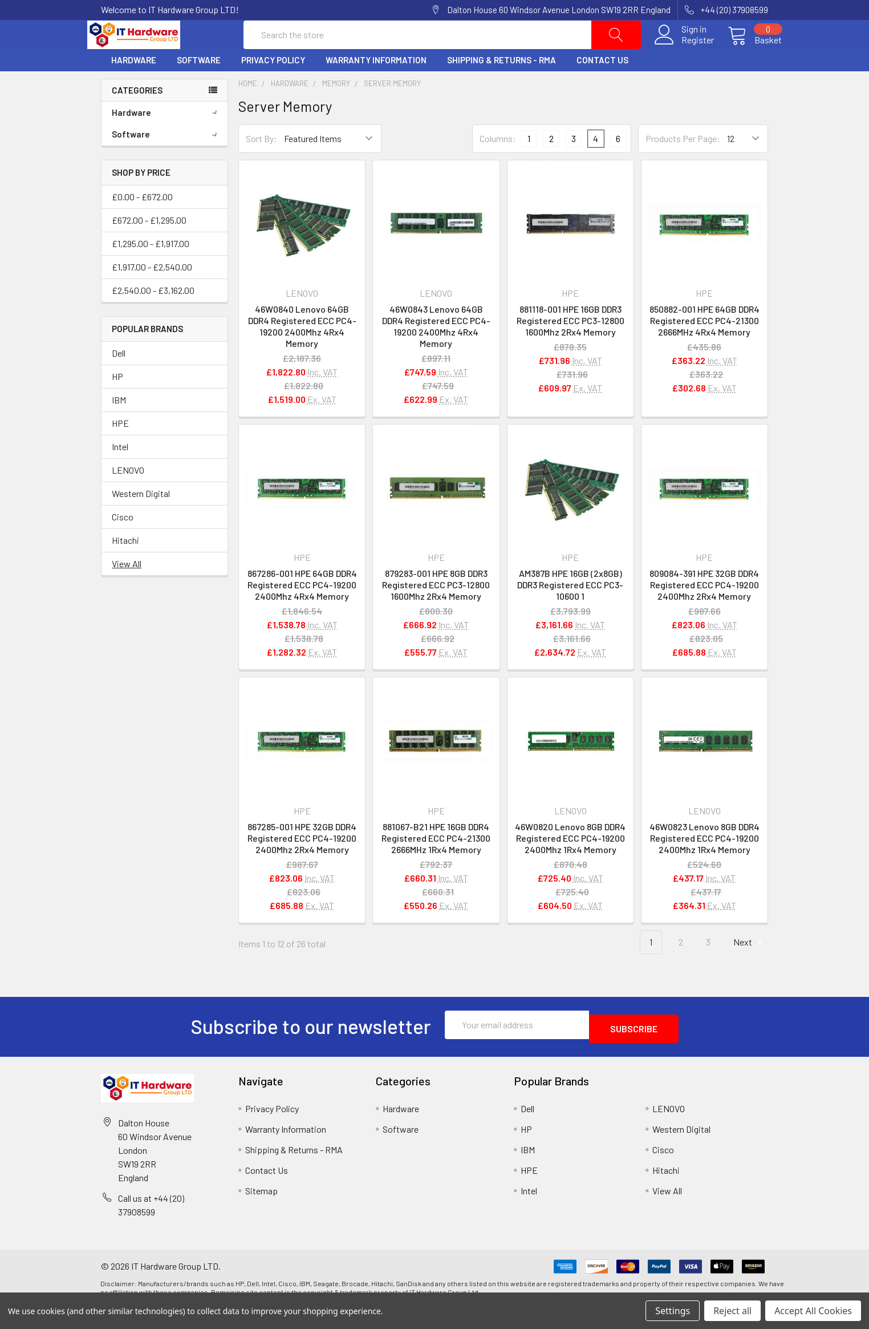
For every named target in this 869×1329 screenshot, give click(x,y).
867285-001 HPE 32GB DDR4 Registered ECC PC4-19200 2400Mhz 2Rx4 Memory (301, 865)
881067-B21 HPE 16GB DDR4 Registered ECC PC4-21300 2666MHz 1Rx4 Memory (435, 865)
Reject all (732, 1310)
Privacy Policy (273, 87)
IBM (119, 426)
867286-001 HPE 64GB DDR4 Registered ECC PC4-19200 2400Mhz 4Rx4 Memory (302, 612)
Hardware (133, 87)
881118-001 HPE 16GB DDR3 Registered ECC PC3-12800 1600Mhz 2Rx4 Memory (570, 348)
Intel (120, 473)
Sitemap (261, 1213)
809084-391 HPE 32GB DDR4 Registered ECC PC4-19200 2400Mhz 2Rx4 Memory (704, 612)
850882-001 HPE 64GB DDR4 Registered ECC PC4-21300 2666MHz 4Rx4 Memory (704, 348)
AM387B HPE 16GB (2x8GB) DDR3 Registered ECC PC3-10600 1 (570, 612)
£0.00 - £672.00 (142, 223)
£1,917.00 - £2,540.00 (152, 293)
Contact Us (602, 87)
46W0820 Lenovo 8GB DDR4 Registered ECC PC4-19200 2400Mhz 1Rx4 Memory (570, 865)
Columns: (498, 165)
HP (117, 403)
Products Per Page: (682, 165)
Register (684, 54)
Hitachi (125, 567)
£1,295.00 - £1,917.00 (150, 270)
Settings (672, 1310)
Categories (137, 117)
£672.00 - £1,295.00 (149, 246)
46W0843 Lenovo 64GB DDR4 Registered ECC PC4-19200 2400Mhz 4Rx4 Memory (436, 353)
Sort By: (261, 165)
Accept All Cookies (813, 1310)
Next (749, 969)
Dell (118, 379)
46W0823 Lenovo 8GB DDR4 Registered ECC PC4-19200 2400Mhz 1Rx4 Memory (704, 865)
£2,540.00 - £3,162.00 (153, 317)
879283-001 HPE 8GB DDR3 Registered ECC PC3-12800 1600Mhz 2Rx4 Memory (436, 612)
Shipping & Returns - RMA (501, 87)
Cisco (122, 543)
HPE (120, 450)
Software (199, 87)
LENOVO (128, 496)
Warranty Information (376, 87)
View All (126, 590)
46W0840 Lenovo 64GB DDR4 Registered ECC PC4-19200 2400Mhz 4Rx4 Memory (302, 353)
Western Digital (141, 520)
